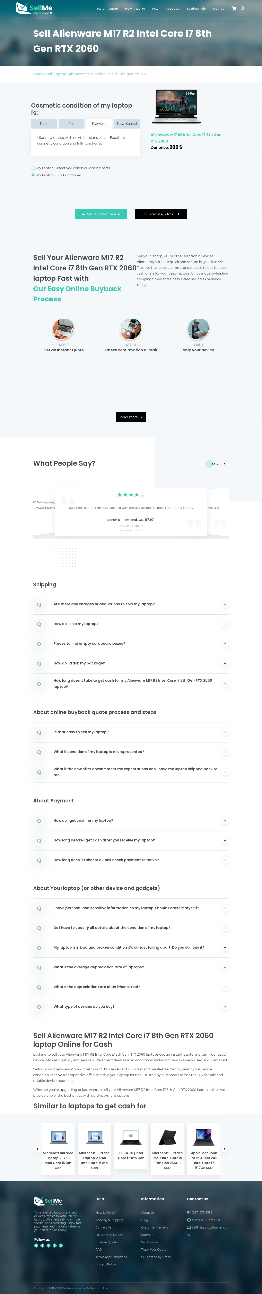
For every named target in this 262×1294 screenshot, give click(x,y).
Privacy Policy (106, 1264)
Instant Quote (107, 9)
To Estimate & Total (161, 214)
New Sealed (127, 124)
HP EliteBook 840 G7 (131, 526)
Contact (219, 9)
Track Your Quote (153, 1249)
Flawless (99, 124)
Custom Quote (106, 1242)
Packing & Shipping (110, 1220)
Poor (44, 124)
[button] (42, 511)
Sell (49, 74)
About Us (172, 9)
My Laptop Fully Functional (85, 175)
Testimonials (196, 9)
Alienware (77, 74)
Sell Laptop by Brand (156, 1257)
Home (38, 74)
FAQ (155, 9)
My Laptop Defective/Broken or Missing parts (85, 168)
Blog (144, 1220)
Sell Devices (149, 1242)
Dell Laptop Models (109, 1235)
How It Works (135, 9)
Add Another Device (101, 214)
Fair (71, 124)
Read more (131, 417)
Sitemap (147, 1235)
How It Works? (106, 1213)
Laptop (60, 74)
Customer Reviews (154, 1227)
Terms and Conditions (111, 1257)
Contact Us (104, 1227)
